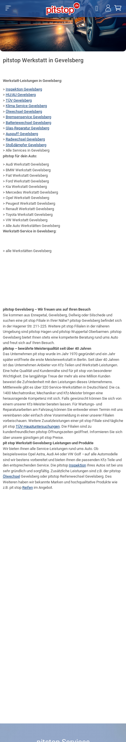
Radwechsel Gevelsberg (25, 139)
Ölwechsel (11, 476)
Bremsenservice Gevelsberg (28, 117)
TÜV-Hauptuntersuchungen (38, 426)
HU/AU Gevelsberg (21, 95)
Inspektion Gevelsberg (24, 89)
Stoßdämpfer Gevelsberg (26, 145)
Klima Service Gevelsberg (26, 106)
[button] (8, 8)
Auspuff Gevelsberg (22, 134)
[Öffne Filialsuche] (97, 8)
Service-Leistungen (52, 449)
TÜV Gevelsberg (19, 100)
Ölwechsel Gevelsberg (24, 111)
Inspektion (77, 465)
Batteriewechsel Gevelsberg (28, 122)
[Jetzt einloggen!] (108, 8)
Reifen (27, 487)
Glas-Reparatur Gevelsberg (27, 128)
